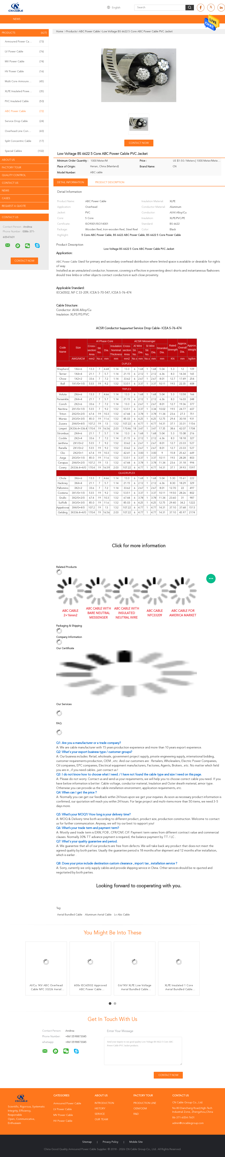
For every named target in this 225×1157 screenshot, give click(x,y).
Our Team (101, 1119)
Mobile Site (136, 1142)
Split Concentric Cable (24, 141)
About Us (8, 160)
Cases (6, 198)
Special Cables (24, 151)
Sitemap (87, 1142)
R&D (136, 1114)
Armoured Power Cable (24, 42)
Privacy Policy (110, 1142)
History (100, 1108)
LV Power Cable (24, 51)
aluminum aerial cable (98, 914)
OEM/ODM (140, 1108)
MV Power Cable (24, 61)
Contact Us (10, 183)
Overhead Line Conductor (24, 131)
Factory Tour (11, 167)
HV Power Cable (24, 71)
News (16, 19)
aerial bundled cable (69, 914)
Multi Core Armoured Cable (24, 81)
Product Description (109, 182)
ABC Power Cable (24, 111)
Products (24, 33)
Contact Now (139, 143)
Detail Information (70, 182)
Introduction (104, 1103)
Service (100, 1114)
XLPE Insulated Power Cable (24, 91)
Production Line (145, 1103)
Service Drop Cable (24, 121)
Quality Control (14, 175)
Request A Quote (14, 206)
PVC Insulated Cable (24, 101)
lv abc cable (122, 914)
